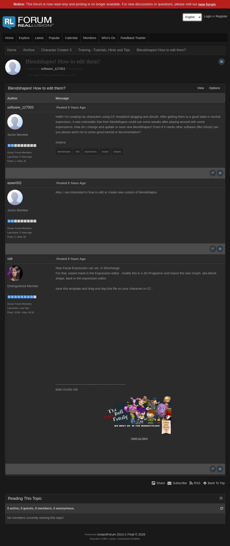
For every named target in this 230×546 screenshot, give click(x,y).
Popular (54, 37)
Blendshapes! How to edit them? (161, 50)
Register (221, 16)
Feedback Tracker (133, 37)
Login (208, 16)
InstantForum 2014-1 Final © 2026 (121, 534)
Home (9, 37)
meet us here (139, 438)
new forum (207, 4)
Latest (39, 37)
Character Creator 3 (56, 50)
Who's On (108, 37)
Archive (29, 50)
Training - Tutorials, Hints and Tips (104, 50)
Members (90, 37)
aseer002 (14, 183)
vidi (9, 259)
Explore (24, 37)
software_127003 (53, 68)
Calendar (71, 37)
